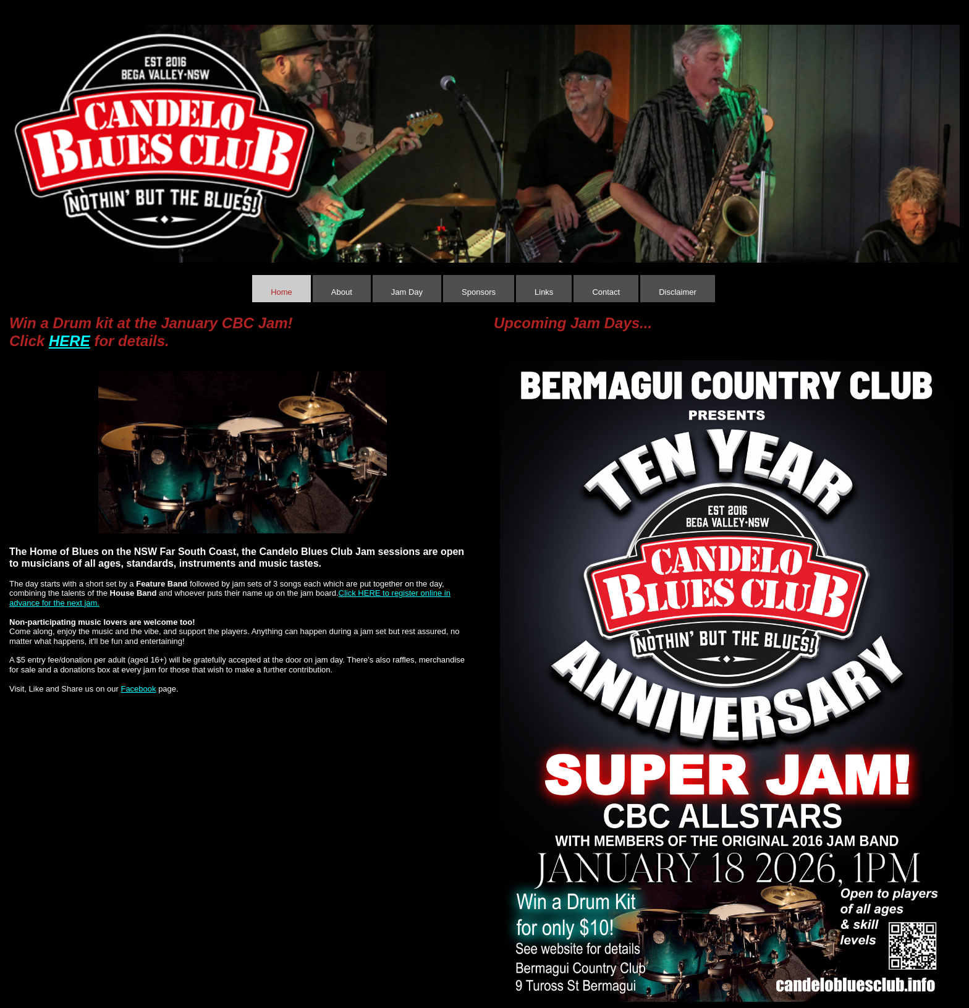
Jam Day (407, 292)
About (341, 292)
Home (281, 292)
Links (544, 292)
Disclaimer (677, 292)
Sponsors (479, 292)
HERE (69, 340)
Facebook (138, 688)
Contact (606, 292)
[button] (22, 135)
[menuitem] (282, 288)
